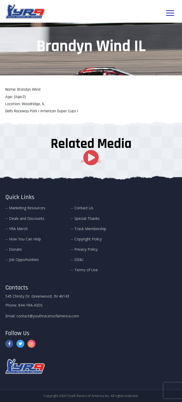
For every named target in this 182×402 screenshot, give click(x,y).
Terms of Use (86, 269)
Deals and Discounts (26, 218)
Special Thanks (87, 218)
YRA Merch (18, 228)
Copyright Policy (88, 238)
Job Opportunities (24, 259)
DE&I (78, 259)
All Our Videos (91, 161)
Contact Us (83, 207)
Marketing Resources (27, 207)
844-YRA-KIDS (30, 305)
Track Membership (90, 228)
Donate (15, 249)
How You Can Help (25, 238)
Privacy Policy (86, 249)
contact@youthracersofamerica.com (47, 315)
